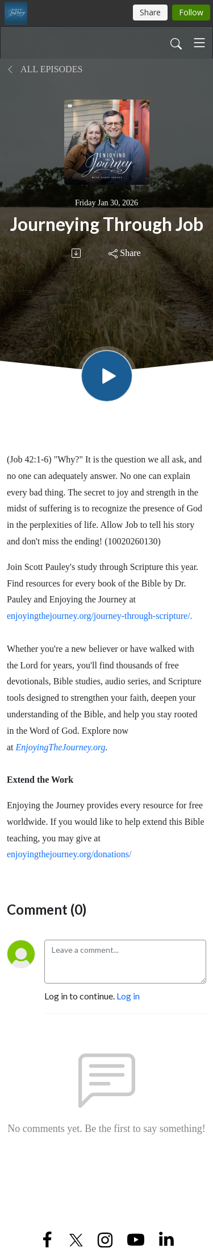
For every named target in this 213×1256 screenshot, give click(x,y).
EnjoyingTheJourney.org (61, 747)
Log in (128, 995)
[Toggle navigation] (199, 42)
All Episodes (44, 69)
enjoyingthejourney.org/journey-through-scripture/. (100, 616)
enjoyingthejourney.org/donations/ (69, 854)
